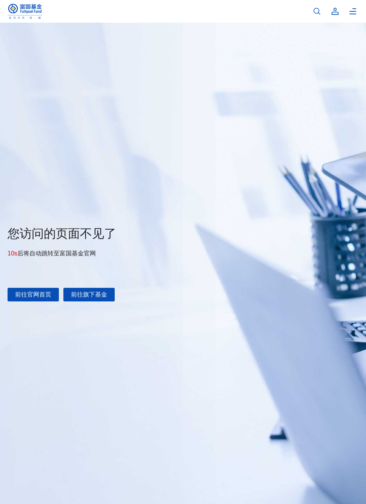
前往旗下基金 (89, 294)
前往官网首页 (33, 294)
